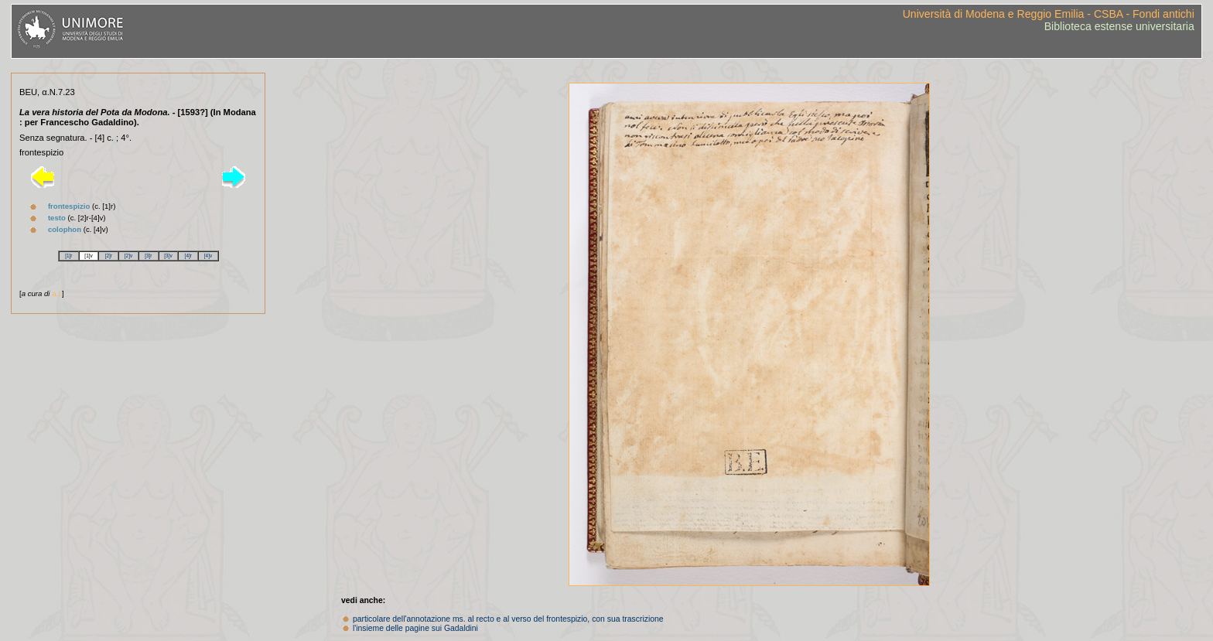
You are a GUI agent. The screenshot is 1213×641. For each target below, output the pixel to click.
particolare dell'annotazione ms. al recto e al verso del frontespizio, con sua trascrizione (508, 619)
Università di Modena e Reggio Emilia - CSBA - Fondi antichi (1048, 14)
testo (57, 217)
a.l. (57, 293)
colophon (64, 229)
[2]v (128, 255)
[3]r (148, 255)
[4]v (208, 255)
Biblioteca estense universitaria (1119, 26)
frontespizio (69, 206)
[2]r (108, 255)
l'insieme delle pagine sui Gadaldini (415, 628)
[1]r (68, 255)
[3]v (168, 255)
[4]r (188, 255)
